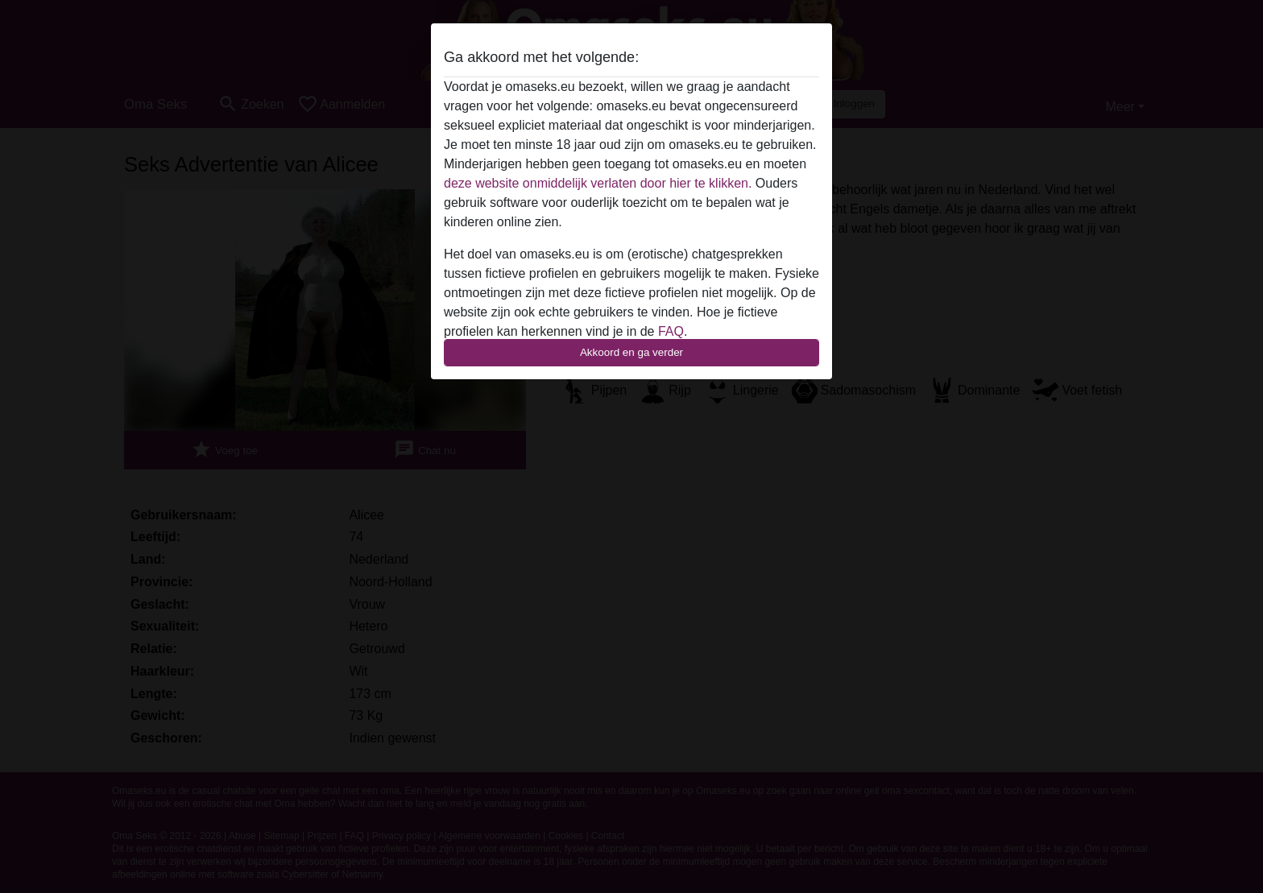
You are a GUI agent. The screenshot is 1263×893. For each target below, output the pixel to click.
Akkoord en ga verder (631, 352)
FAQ (671, 331)
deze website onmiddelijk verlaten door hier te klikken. (598, 183)
